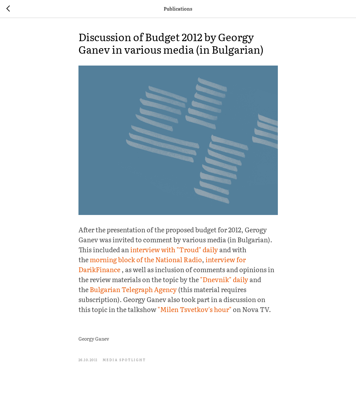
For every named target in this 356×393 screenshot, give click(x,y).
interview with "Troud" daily (174, 249)
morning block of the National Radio (146, 259)
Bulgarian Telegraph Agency (133, 289)
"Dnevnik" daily (224, 279)
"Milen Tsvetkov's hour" (195, 309)
